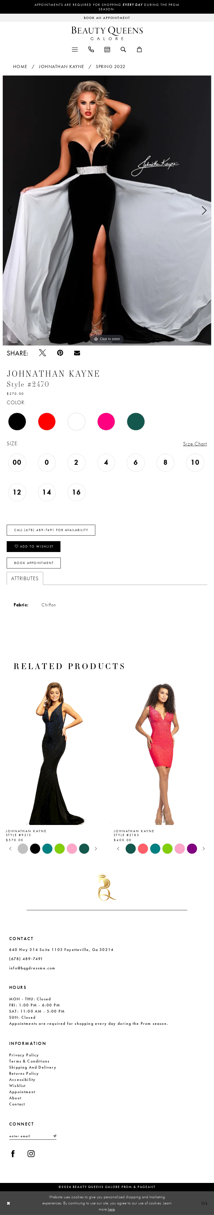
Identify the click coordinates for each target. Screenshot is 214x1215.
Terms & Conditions (29, 1061)
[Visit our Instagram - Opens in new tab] (31, 1154)
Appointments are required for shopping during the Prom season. (107, 7)
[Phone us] (91, 49)
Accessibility (22, 1079)
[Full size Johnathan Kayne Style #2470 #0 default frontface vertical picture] (107, 210)
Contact (17, 1104)
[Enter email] (33, 1136)
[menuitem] (75, 49)
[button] (75, 49)
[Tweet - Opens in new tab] (42, 353)
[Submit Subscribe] (54, 1136)
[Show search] (123, 49)
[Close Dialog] (8, 1203)
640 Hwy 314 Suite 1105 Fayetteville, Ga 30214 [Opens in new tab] (61, 949)
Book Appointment (34, 563)
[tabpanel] (107, 210)
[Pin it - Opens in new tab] (60, 353)
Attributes (25, 578)
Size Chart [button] (195, 443)
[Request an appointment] (107, 18)
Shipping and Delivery (33, 1067)
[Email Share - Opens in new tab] (77, 353)
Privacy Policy (24, 1054)
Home (20, 66)
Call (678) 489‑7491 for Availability (51, 530)
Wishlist (17, 1085)
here (111, 1209)
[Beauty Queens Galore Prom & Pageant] (107, 33)
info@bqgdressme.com (32, 967)
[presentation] (53, 751)
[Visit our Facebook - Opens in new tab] (13, 1154)
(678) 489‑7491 (26, 958)
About (15, 1097)
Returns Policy (24, 1073)
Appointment (22, 1091)
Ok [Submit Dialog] (204, 1203)
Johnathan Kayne (61, 66)
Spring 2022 (111, 66)
